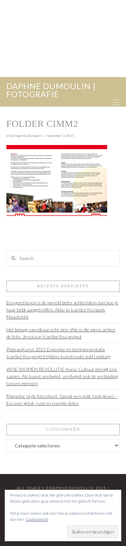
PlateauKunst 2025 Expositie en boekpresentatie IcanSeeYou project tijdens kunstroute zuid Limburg (58, 353)
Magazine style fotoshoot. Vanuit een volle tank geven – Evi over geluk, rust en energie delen (62, 399)
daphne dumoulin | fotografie (51, 90)
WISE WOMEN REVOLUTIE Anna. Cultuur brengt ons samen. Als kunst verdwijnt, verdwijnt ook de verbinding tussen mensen (62, 376)
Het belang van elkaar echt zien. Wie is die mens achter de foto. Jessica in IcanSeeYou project (61, 333)
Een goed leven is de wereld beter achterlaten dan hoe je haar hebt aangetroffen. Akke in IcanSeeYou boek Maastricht (62, 310)
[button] (116, 102)
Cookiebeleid (37, 519)
